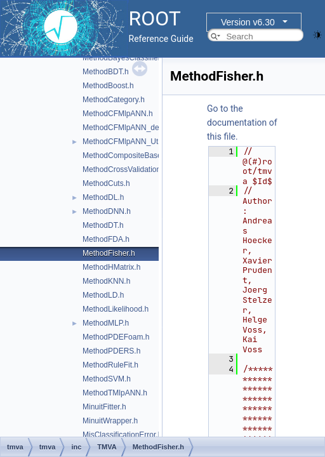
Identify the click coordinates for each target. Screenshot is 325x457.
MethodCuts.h (106, 183)
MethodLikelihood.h (116, 309)
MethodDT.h (103, 225)
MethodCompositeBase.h (125, 155)
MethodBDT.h (106, 71)
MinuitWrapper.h (110, 420)
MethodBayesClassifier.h (124, 57)
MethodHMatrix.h (111, 267)
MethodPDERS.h (111, 351)
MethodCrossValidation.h (125, 169)
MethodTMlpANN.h (115, 392)
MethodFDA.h (106, 239)
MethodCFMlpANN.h (118, 113)
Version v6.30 (248, 22)
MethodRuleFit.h (110, 365)
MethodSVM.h (107, 378)
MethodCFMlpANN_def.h (125, 127)
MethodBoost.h (108, 85)
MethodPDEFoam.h (116, 337)
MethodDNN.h (107, 211)
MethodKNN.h (106, 281)
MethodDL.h (103, 197)
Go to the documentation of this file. (242, 122)
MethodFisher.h (109, 253)
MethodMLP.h (106, 323)
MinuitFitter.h (104, 406)
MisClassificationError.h (122, 434)
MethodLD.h (103, 295)
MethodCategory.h (114, 99)
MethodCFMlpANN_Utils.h (127, 141)
